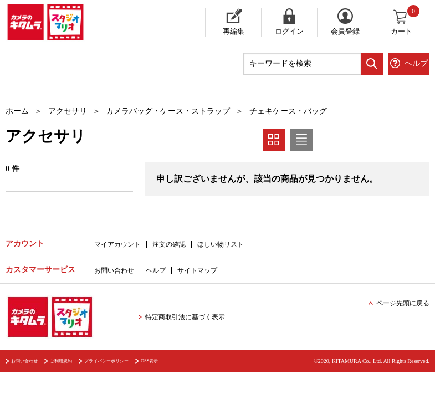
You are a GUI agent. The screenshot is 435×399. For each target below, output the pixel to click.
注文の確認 (169, 244)
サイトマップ (197, 270)
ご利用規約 (61, 361)
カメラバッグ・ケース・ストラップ (168, 111)
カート (406, 21)
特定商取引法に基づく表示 (185, 317)
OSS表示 (149, 361)
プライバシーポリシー (106, 361)
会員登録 (345, 31)
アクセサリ (67, 111)
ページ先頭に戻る (402, 303)
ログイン (289, 31)
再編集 (233, 31)
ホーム (17, 111)
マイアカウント (117, 244)
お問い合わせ (114, 270)
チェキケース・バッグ (288, 111)
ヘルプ (156, 270)
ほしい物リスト (220, 244)
